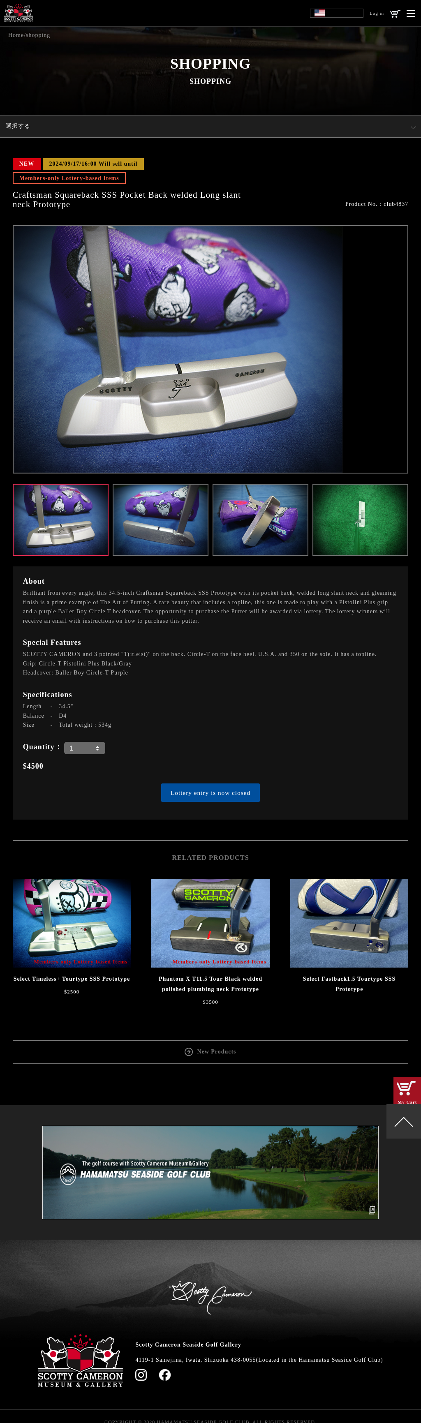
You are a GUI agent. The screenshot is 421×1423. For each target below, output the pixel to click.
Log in (377, 13)
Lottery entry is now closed (210, 792)
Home (16, 35)
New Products (216, 1051)
